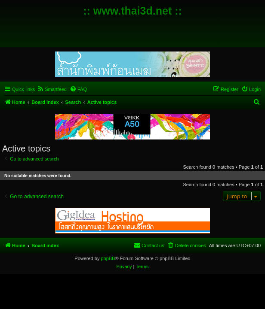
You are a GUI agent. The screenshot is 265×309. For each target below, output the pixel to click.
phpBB (108, 258)
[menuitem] (52, 89)
